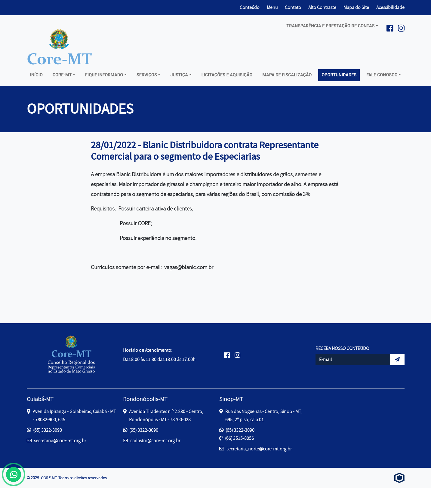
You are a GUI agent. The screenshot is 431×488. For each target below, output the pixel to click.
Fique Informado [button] (104, 75)
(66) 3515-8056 (236, 438)
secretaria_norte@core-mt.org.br (255, 448)
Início (36, 75)
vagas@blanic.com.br (188, 267)
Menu (272, 8)
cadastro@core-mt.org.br (151, 440)
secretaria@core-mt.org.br (56, 440)
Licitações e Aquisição (227, 75)
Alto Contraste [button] (322, 7)
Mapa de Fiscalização (287, 75)
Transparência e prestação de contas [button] (330, 26)
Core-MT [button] (62, 75)
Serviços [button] (147, 75)
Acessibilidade (390, 8)
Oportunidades (339, 75)
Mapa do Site (356, 8)
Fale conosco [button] (381, 75)
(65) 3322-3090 (44, 430)
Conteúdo (250, 8)
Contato (293, 8)
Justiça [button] (179, 75)
